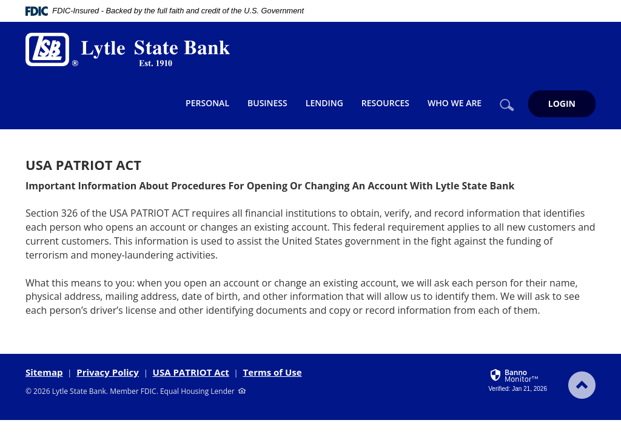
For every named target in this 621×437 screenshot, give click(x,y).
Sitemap (44, 372)
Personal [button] (207, 103)
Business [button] (267, 103)
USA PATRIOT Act (191, 372)
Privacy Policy (107, 372)
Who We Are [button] (455, 103)
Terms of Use (272, 372)
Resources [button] (385, 103)
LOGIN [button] (562, 103)
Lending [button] (324, 103)
